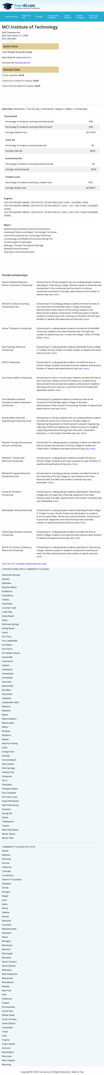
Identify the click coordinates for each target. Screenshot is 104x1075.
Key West (6, 690)
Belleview (6, 583)
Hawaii (5, 896)
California (6, 867)
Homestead (7, 673)
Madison (6, 706)
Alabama (6, 854)
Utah (4, 1035)
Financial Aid (26, 16)
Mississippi (7, 953)
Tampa (5, 825)
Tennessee (7, 1027)
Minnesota (7, 945)
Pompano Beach (10, 788)
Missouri (6, 949)
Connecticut (7, 875)
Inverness (6, 681)
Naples (5, 739)
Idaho (4, 904)
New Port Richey (10, 743)
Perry (4, 780)
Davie (4, 620)
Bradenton (7, 591)
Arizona (5, 863)
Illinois (5, 908)
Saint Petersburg (10, 805)
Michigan (6, 941)
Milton (5, 727)
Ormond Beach (9, 759)
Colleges (39, 16)
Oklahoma (7, 998)
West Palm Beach (10, 829)
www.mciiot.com (23, 57)
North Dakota (9, 965)
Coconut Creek (9, 607)
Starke (5, 817)
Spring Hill (7, 813)
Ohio (4, 994)
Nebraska (6, 970)
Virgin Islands (8, 1043)
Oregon (5, 1002)
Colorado (6, 871)
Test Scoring (33, 109)
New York (6, 990)
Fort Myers (7, 644)
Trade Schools (67, 16)
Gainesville (7, 657)
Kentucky (6, 920)
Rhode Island (8, 1015)
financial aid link (22, 62)
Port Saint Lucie (9, 796)
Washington (8, 1052)
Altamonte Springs (11, 574)
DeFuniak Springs (10, 624)
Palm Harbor (8, 764)
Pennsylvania (8, 1007)
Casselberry (7, 595)
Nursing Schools (93, 16)
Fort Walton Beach (11, 653)
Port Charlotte (9, 792)
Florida (5, 887)
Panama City (8, 772)
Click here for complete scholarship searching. (24, 563)
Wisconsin (7, 1056)
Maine (5, 937)
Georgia (6, 891)
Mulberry (6, 735)
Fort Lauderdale (9, 640)
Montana (6, 957)
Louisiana (6, 924)
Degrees (59, 109)
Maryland (6, 933)
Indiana (5, 912)
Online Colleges (80, 16)
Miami (5, 714)
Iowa (4, 900)
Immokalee (7, 677)
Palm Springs (8, 768)
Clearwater (7, 603)
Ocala (4, 747)
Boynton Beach (9, 587)
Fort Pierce (7, 648)
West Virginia (8, 1060)
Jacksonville (7, 685)
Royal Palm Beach (10, 801)
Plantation (7, 784)
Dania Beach (8, 616)
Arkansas (6, 859)
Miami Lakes (8, 722)
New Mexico (8, 982)
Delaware (6, 883)
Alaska (5, 850)
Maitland (6, 710)
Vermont (6, 1048)
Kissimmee (7, 694)
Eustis (5, 632)
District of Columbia (11, 879)
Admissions (19, 109)
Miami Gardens (9, 718)
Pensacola (7, 776)
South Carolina (9, 1019)
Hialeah (5, 665)
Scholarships (12, 16)
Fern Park (6, 636)
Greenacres (7, 661)
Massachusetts (9, 928)
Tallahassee (8, 821)
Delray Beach (8, 628)
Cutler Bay (7, 611)
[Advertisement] (49, 95)
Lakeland (6, 698)
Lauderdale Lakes (10, 702)
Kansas (5, 916)
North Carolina (9, 961)
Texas (5, 1031)
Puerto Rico (7, 1011)
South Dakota (8, 1023)
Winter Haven (8, 833)
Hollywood (7, 669)
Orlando (6, 755)
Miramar (6, 731)
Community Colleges (53, 16)
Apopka (5, 579)
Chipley (5, 599)
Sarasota (6, 809)
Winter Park (8, 838)
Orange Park (8, 751)
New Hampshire (10, 974)
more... (57, 294)
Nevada (5, 986)
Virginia (5, 1039)
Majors (69, 109)
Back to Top (78, 1072)
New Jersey (7, 978)
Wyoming (6, 1064)
